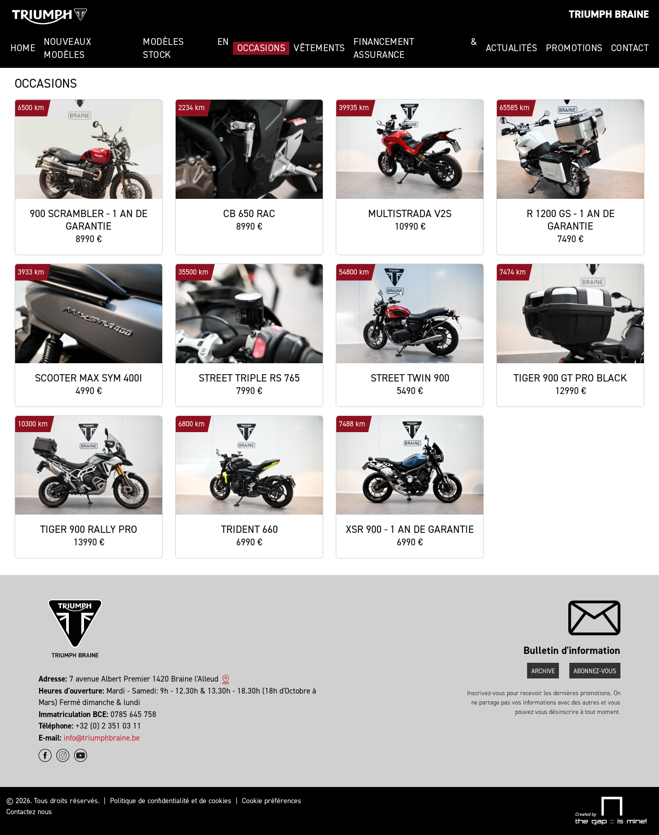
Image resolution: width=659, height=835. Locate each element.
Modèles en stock (185, 48)
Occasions (261, 48)
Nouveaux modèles (67, 48)
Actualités (512, 48)
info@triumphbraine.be (102, 738)
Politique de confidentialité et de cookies (170, 801)
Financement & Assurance (415, 48)
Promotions (574, 48)
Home (22, 48)
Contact (630, 48)
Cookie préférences (271, 801)
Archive (543, 671)
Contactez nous (29, 812)
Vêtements (319, 48)
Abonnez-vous (594, 671)
